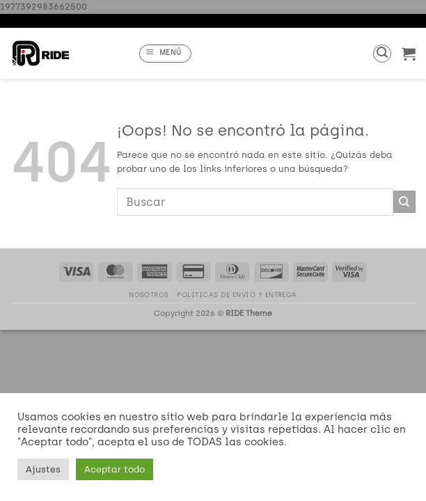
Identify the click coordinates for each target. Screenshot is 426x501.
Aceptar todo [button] (114, 469)
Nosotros (149, 295)
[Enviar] (404, 202)
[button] (165, 54)
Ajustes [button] (43, 469)
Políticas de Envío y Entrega (237, 295)
